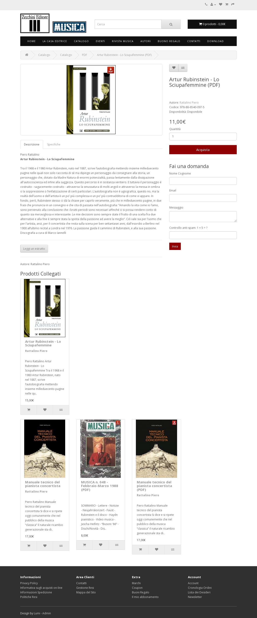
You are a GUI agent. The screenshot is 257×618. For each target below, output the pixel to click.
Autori (145, 41)
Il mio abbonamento (145, 597)
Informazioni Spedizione (36, 592)
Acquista (203, 149)
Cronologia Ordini (200, 588)
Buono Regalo (169, 41)
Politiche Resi (28, 597)
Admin (46, 613)
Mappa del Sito (86, 592)
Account (193, 583)
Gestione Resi (85, 588)
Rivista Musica (123, 41)
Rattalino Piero (189, 102)
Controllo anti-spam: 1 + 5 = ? (188, 228)
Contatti (193, 41)
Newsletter (195, 597)
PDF (84, 55)
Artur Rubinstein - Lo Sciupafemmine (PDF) (124, 55)
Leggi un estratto (34, 249)
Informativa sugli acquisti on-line (41, 588)
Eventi (100, 41)
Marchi (136, 583)
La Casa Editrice (55, 41)
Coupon (137, 588)
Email (172, 190)
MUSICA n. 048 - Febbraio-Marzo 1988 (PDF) (99, 486)
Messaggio (176, 207)
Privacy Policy (29, 583)
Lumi (37, 613)
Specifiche (53, 144)
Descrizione (31, 144)
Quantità (175, 129)
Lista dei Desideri (199, 592)
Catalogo (81, 41)
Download (215, 41)
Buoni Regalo (140, 592)
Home (31, 41)
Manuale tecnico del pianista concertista (42, 484)
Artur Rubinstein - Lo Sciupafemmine (43, 343)
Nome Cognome (180, 173)
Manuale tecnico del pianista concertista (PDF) (154, 486)
